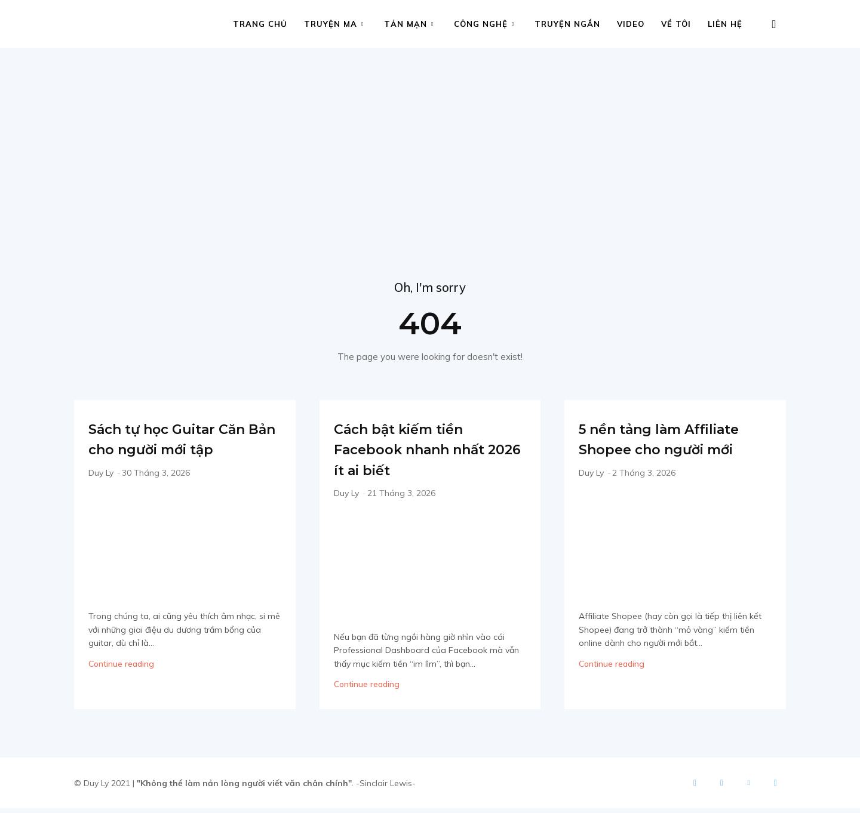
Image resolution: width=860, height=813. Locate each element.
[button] (774, 24)
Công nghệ (484, 24)
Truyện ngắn (567, 24)
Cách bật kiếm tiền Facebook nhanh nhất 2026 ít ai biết (420, 453)
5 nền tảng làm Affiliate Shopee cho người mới (670, 453)
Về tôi (676, 24)
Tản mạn (409, 24)
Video (630, 24)
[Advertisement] (430, 137)
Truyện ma (334, 24)
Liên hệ (725, 24)
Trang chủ (260, 24)
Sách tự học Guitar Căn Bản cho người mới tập (174, 453)
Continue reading (121, 689)
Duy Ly (100, 497)
